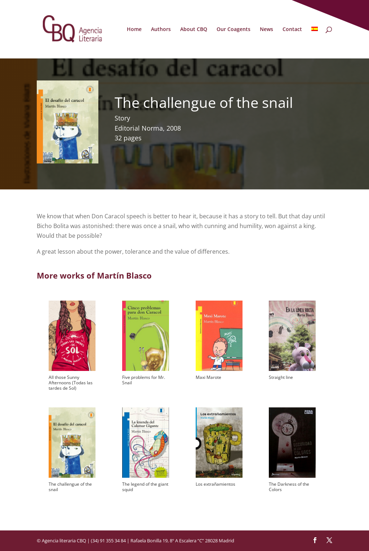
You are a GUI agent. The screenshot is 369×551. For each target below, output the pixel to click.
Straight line (281, 377)
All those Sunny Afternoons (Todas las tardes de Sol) (71, 382)
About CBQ (193, 29)
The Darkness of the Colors (289, 487)
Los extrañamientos (215, 484)
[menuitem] (314, 42)
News (266, 29)
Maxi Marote (208, 377)
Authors (161, 29)
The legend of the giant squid (145, 487)
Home (134, 29)
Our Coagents (233, 29)
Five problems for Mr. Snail (143, 380)
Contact (292, 29)
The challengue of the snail (70, 487)
